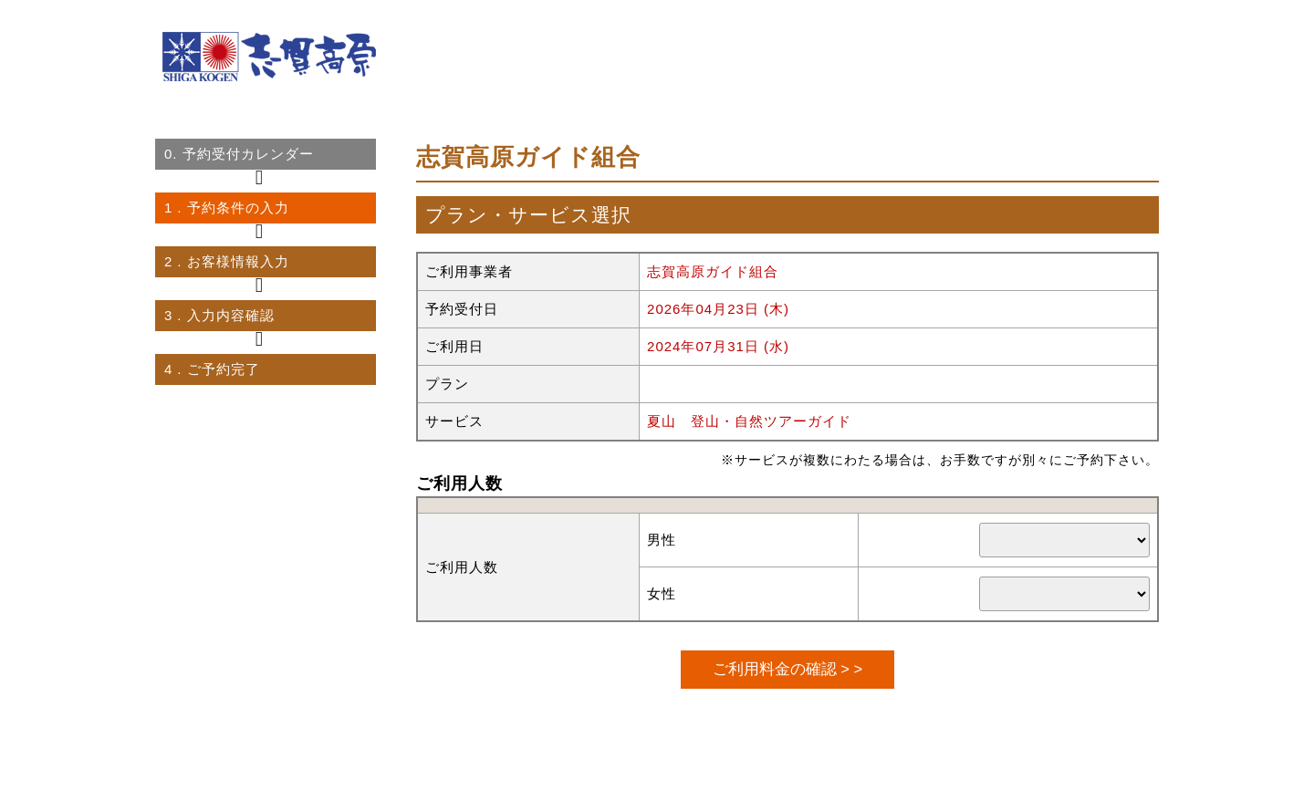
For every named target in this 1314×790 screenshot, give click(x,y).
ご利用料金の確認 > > (787, 668)
